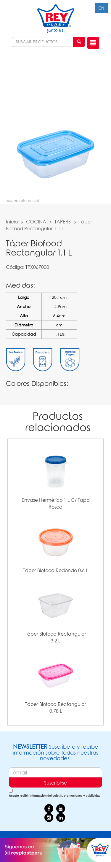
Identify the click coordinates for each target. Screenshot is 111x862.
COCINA (36, 221)
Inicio (12, 221)
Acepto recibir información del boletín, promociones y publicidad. (55, 795)
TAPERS (62, 221)
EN (101, 8)
